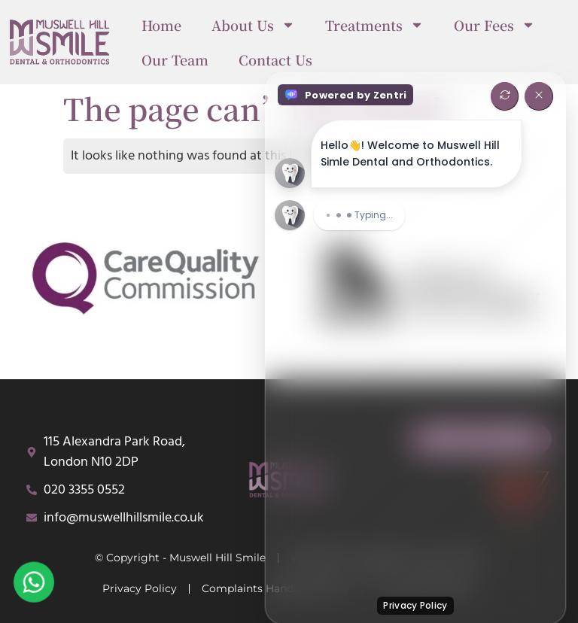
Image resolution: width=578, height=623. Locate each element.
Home (161, 25)
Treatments (374, 25)
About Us (253, 25)
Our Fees (494, 25)
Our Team (174, 59)
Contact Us (275, 59)
